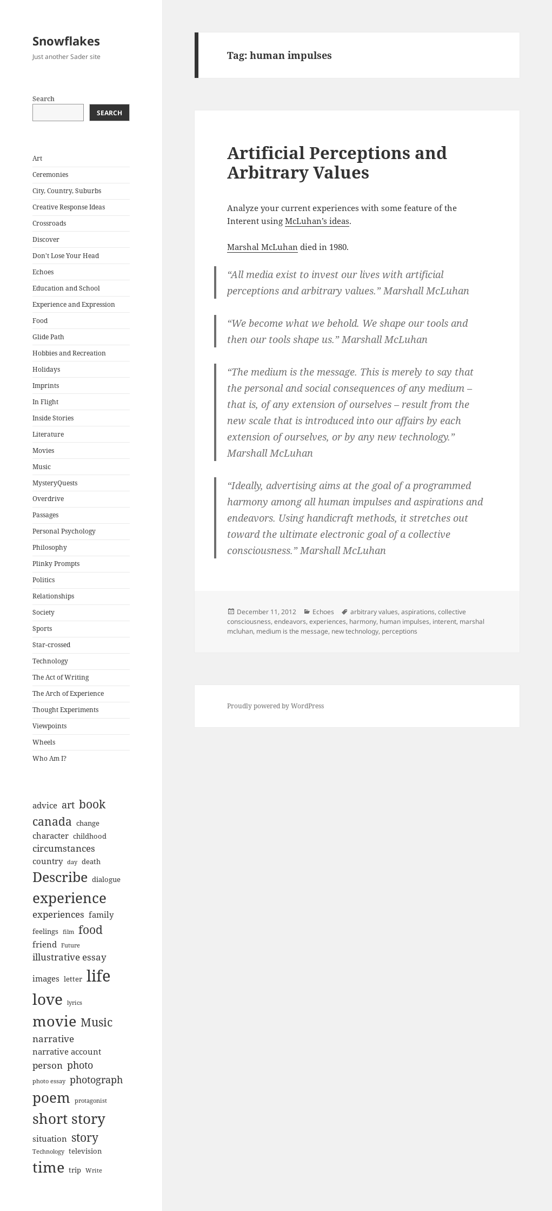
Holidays (46, 369)
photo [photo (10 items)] (80, 1064)
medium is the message (292, 631)
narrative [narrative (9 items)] (53, 1038)
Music (41, 466)
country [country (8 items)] (47, 860)
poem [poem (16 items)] (51, 1097)
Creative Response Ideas (68, 207)
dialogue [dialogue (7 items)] (106, 879)
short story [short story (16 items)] (68, 1118)
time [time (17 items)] (48, 1167)
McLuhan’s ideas (317, 220)
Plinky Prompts (55, 563)
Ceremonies (50, 174)
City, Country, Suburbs (66, 190)
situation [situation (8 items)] (49, 1138)
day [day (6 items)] (72, 862)
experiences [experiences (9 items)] (58, 914)
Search (43, 98)
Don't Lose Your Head (65, 255)
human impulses (404, 621)
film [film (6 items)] (68, 932)
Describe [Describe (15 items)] (60, 877)
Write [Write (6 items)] (93, 1170)
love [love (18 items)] (47, 999)
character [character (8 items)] (50, 835)
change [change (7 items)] (87, 823)
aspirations (418, 611)
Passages (45, 514)
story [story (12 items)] (84, 1137)
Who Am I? (49, 758)
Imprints (45, 385)
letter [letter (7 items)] (73, 979)
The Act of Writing (60, 677)
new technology (354, 631)
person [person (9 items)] (47, 1065)
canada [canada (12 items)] (52, 821)
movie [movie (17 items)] (54, 1021)
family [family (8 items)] (101, 914)
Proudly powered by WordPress (275, 705)
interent (444, 621)
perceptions (399, 631)
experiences (327, 621)
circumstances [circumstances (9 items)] (63, 848)
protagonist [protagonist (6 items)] (91, 1100)
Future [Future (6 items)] (70, 945)
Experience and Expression (73, 304)
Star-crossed (51, 644)
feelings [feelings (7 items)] (45, 931)
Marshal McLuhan (262, 246)
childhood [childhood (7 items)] (90, 836)
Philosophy (49, 547)
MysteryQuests (54, 483)
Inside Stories (53, 418)
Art (37, 158)
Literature (48, 434)
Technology (50, 661)
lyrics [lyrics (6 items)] (74, 1002)
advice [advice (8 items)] (44, 805)
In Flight (45, 401)
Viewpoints (49, 725)
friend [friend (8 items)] (44, 944)
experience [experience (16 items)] (69, 897)
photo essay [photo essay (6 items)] (48, 1081)
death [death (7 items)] (91, 861)
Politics (43, 579)
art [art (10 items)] (68, 804)
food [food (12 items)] (90, 929)
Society (43, 612)
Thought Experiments (65, 709)
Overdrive (48, 498)
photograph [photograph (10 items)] (96, 1079)
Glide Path (48, 336)
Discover (45, 239)
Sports (42, 628)
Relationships (53, 596)
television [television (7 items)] (85, 1151)
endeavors (290, 621)
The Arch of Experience (68, 693)
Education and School (66, 288)
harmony (362, 621)
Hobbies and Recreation (69, 353)
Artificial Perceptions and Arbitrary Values (337, 162)
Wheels (43, 742)
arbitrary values (374, 611)
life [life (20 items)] (99, 975)
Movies (43, 450)
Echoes (43, 272)
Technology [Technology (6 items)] (48, 1151)
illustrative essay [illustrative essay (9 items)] (69, 957)
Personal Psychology (64, 531)
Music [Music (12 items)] (96, 1022)
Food (40, 320)
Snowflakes (66, 40)
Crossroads (49, 223)
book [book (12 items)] (92, 804)
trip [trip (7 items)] (75, 1170)
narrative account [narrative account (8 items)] (66, 1051)
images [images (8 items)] (45, 978)
